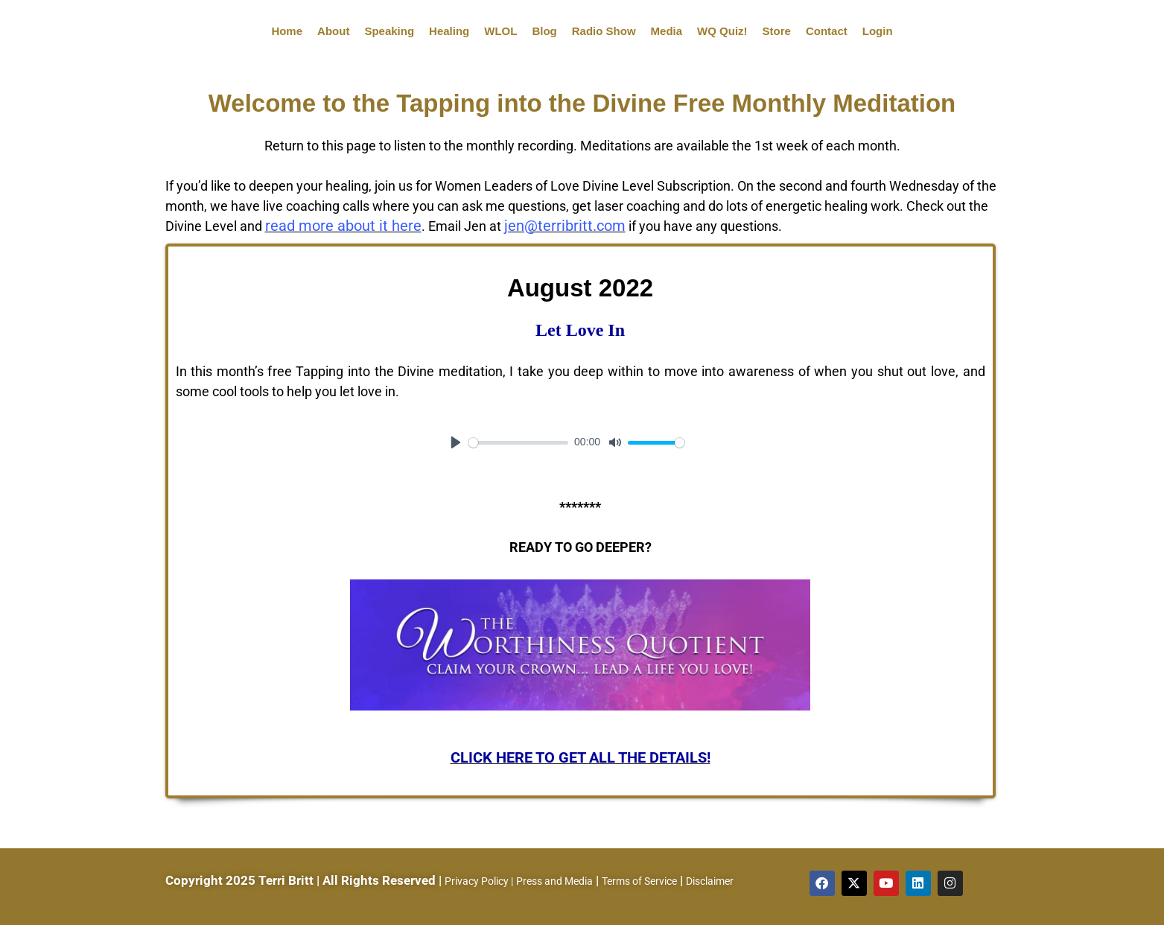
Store (777, 31)
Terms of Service (639, 881)
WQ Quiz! (722, 31)
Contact (826, 31)
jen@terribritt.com (565, 226)
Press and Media (554, 881)
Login (877, 31)
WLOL (500, 31)
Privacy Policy (477, 881)
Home (286, 31)
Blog (544, 31)
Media (667, 31)
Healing (449, 31)
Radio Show (604, 31)
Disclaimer (710, 881)
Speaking (389, 31)
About (333, 31)
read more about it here (343, 226)
